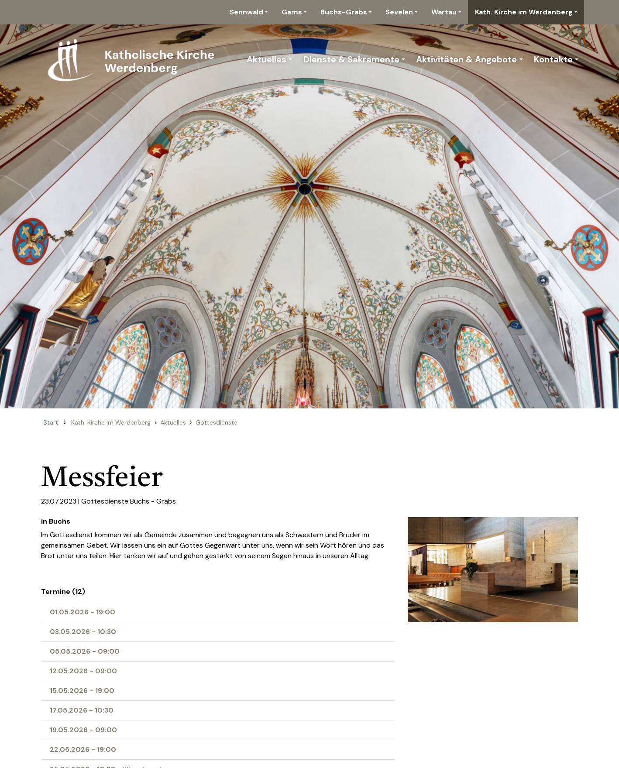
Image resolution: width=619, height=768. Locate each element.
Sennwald (246, 12)
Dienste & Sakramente (351, 59)
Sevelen (399, 12)
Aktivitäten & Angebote (466, 59)
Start (50, 422)
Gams (292, 12)
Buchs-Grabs (343, 12)
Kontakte (553, 59)
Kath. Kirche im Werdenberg (524, 12)
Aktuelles (266, 59)
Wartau (444, 12)
